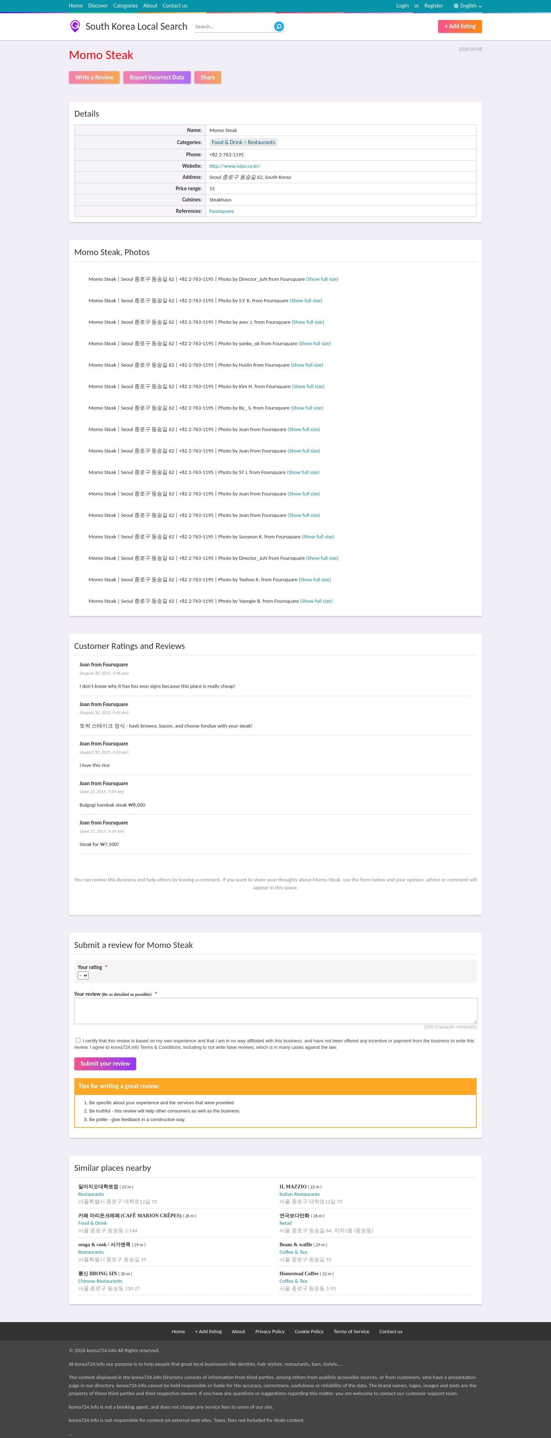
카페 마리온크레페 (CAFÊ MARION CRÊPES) (130, 1215)
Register (434, 5)
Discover (98, 5)
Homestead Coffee (299, 1273)
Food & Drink (227, 142)
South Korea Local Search (137, 26)
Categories (125, 5)
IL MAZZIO (293, 1186)
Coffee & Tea (293, 1252)
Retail (285, 1223)
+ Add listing (460, 26)
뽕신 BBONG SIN (98, 1273)
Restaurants (261, 142)
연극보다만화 (295, 1215)
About (150, 5)
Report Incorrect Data (157, 77)
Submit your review (105, 1063)
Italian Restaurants (299, 1194)
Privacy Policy (270, 1331)
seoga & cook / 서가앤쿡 (105, 1244)
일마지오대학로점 (99, 1186)
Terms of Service (351, 1331)
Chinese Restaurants (100, 1281)
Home (76, 5)
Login (402, 5)
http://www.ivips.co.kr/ (234, 166)
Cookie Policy (309, 1331)
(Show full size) (322, 279)
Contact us (175, 5)
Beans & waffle (296, 1244)
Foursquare (221, 211)
